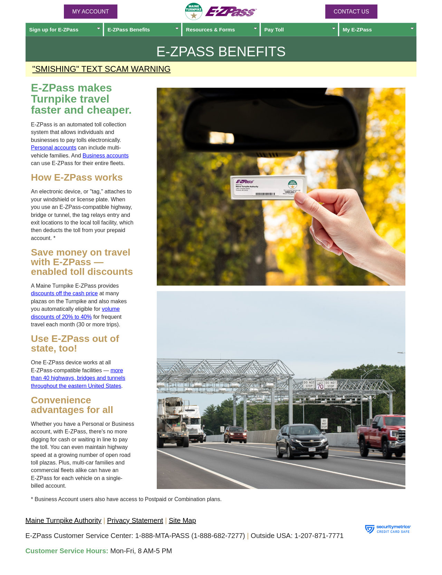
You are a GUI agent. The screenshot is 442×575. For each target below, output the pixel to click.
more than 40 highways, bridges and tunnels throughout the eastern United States (78, 378)
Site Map (182, 520)
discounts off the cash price (64, 293)
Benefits (143, 29)
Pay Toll (300, 29)
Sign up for (65, 29)
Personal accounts (54, 148)
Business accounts (105, 156)
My (378, 29)
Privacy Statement (135, 520)
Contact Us (351, 12)
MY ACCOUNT (90, 12)
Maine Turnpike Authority (64, 520)
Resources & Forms (222, 29)
